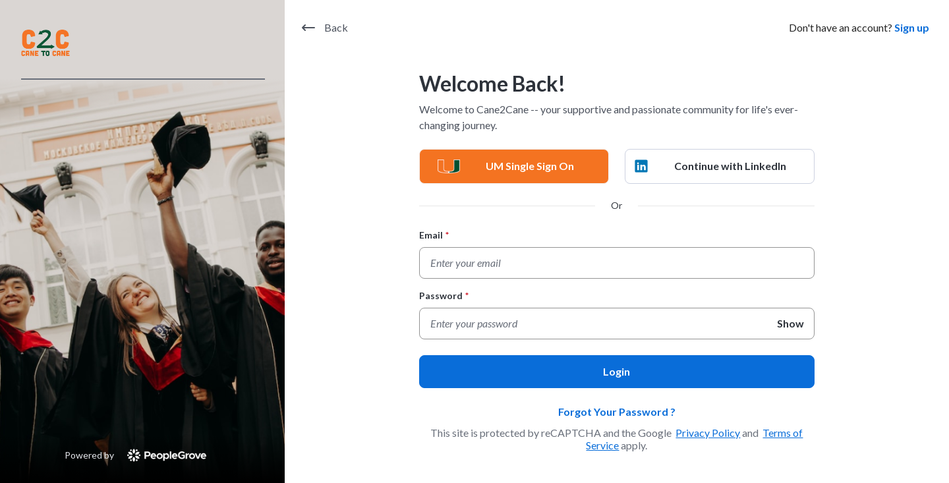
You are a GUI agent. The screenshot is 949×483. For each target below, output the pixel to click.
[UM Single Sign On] (514, 166)
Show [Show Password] (790, 323)
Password (444, 295)
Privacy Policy (708, 432)
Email (434, 235)
